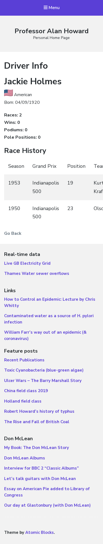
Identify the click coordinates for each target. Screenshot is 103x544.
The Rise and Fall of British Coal (36, 422)
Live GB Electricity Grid (27, 263)
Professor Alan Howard (52, 31)
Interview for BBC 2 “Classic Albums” (41, 468)
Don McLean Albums (24, 458)
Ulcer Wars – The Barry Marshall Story (43, 380)
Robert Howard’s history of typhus (39, 411)
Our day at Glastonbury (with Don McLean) (47, 505)
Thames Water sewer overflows (36, 273)
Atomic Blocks (39, 532)
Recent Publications (24, 360)
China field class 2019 (26, 391)
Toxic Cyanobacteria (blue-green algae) (43, 370)
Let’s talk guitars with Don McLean (40, 478)
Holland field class (22, 401)
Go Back (12, 233)
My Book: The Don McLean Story (36, 447)
